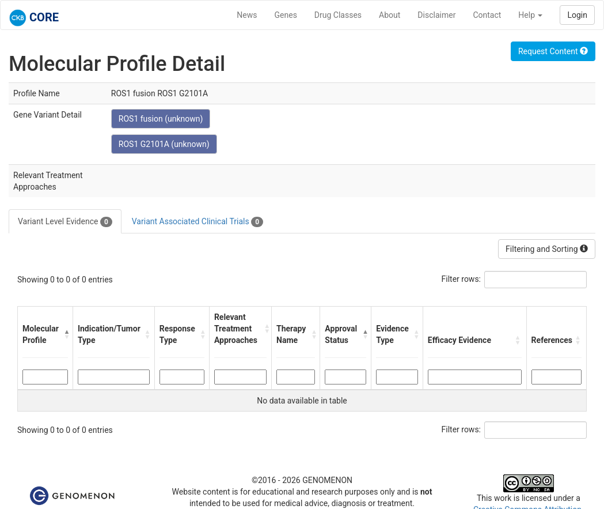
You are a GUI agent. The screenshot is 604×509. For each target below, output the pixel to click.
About (389, 15)
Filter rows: (461, 279)
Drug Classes (338, 15)
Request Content (553, 51)
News (247, 15)
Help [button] (530, 15)
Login (577, 15)
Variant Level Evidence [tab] (65, 222)
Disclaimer (436, 15)
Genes (286, 15)
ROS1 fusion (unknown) (161, 118)
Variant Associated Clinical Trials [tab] (197, 222)
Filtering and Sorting (547, 249)
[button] (65, 334)
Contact (487, 15)
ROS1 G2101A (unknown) (164, 144)
